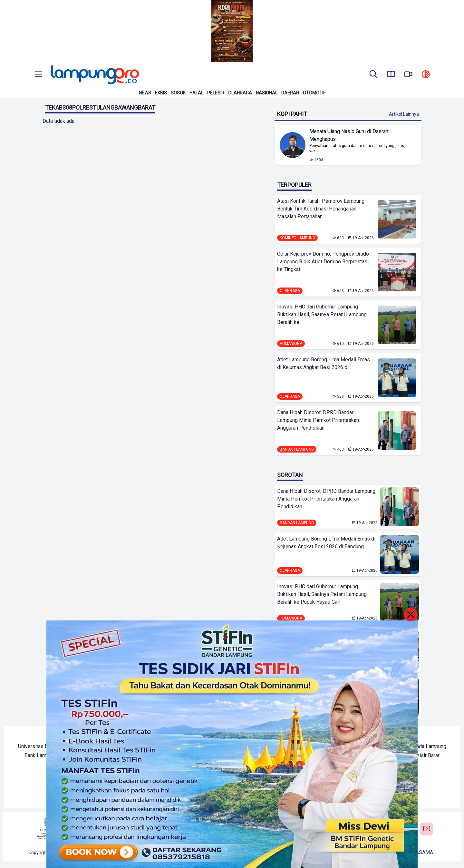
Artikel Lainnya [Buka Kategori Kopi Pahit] (404, 114)
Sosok (178, 92)
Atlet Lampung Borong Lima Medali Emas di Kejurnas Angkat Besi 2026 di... (323, 363)
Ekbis (161, 92)
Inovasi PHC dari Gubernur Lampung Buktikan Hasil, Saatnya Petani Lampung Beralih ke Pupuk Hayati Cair (322, 594)
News (145, 92)
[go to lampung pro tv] (408, 75)
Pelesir (215, 92)
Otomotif (314, 92)
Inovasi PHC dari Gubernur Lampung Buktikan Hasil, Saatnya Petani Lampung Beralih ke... (322, 314)
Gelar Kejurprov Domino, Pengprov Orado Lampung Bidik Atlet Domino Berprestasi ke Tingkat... (323, 261)
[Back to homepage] (94, 75)
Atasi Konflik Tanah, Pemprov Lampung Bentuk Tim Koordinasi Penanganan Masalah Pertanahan (320, 208)
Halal (196, 92)
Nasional (266, 92)
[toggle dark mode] (425, 75)
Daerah (290, 92)
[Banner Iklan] (232, 31)
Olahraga (240, 92)
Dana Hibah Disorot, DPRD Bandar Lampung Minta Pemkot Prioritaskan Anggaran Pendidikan (318, 420)
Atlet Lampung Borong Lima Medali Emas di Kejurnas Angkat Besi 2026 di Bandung (326, 543)
